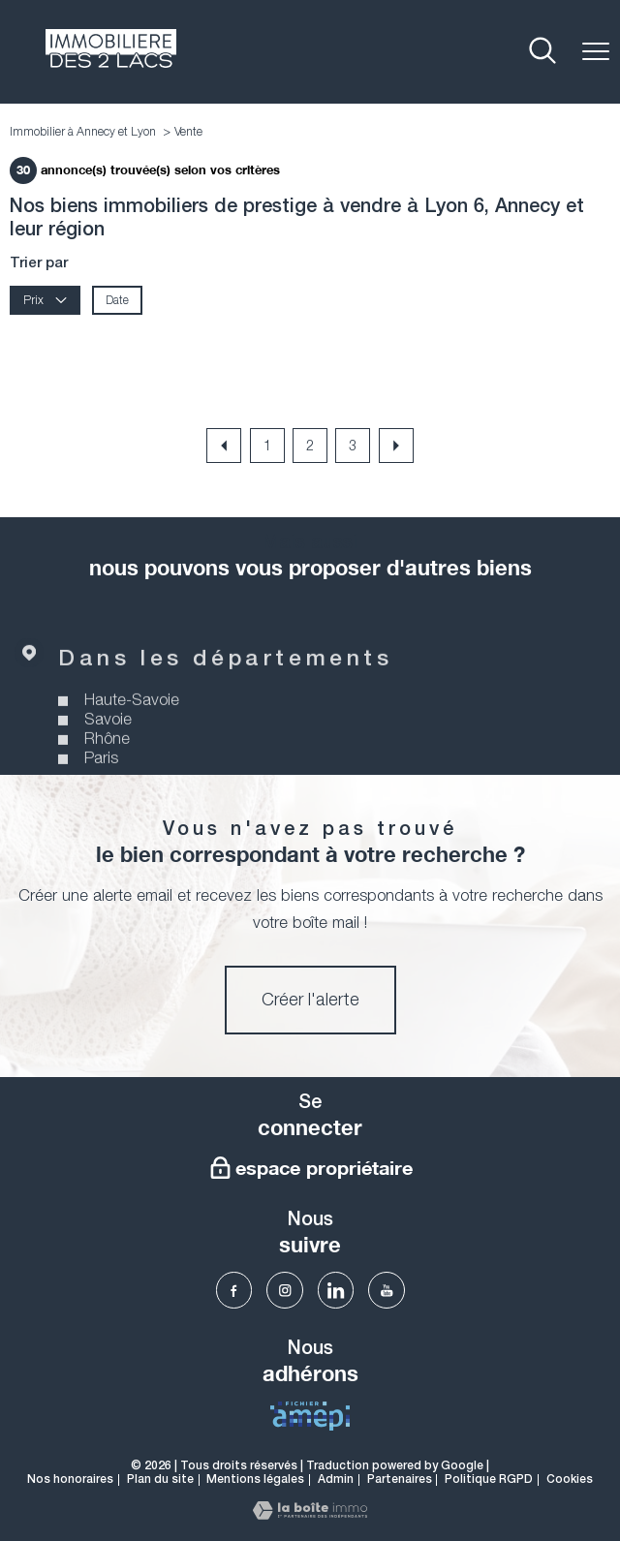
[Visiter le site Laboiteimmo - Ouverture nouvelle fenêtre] (310, 1514)
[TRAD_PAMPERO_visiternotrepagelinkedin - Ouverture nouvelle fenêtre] (336, 1290)
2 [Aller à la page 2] (310, 445)
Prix (45, 300)
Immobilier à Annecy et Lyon (83, 131)
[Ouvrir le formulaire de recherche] (542, 52)
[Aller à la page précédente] (223, 445)
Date (117, 300)
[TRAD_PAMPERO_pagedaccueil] (111, 62)
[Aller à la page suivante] (396, 445)
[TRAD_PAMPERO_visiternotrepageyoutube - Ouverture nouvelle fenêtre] (386, 1290)
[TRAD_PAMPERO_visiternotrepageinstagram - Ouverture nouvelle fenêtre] (284, 1290)
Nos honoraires (70, 1479)
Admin (336, 1479)
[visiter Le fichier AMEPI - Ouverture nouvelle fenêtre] (310, 1416)
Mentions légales (255, 1479)
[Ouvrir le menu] (596, 51)
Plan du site (160, 1479)
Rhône (107, 762)
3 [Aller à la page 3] (352, 445)
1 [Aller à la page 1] (267, 445)
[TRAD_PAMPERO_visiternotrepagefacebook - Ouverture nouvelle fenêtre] (234, 1290)
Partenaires (399, 1479)
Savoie (108, 743)
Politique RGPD (489, 1479)
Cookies (569, 1479)
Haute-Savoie (131, 723)
